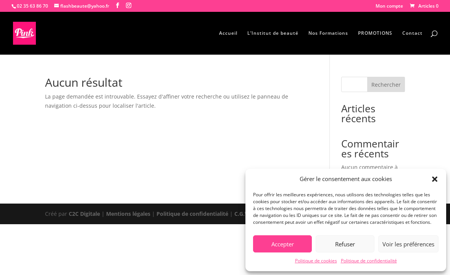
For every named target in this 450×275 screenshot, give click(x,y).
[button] (435, 179)
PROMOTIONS (375, 33)
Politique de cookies (316, 260)
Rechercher (386, 84)
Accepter (282, 244)
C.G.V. (242, 213)
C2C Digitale (84, 213)
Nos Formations (328, 33)
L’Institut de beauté (272, 33)
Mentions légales (128, 213)
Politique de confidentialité (369, 260)
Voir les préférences (408, 244)
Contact (412, 33)
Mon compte (389, 6)
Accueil (228, 33)
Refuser (345, 244)
